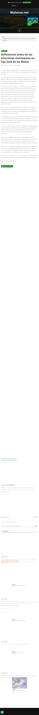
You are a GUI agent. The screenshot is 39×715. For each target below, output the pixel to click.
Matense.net (19, 12)
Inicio (3, 38)
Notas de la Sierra (7, 191)
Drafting (6, 90)
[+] (19, 526)
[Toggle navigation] (19, 30)
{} (17, 526)
